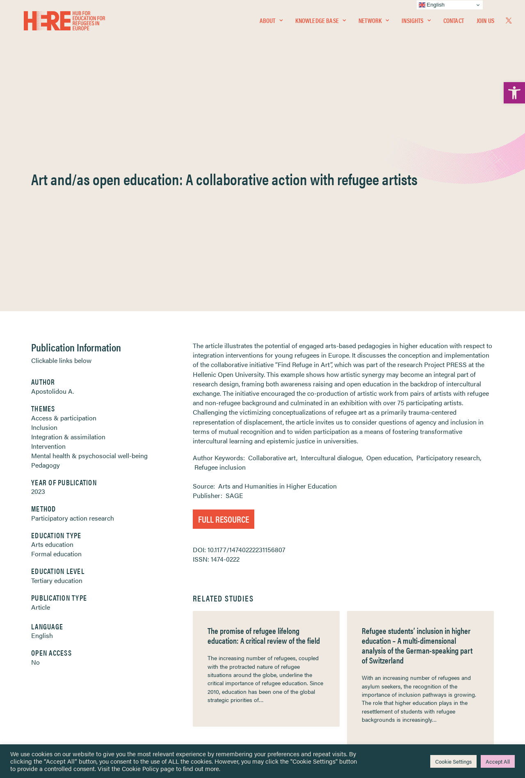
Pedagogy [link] (45, 272)
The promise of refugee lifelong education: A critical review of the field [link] (264, 442)
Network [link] (373, 23)
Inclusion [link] (44, 234)
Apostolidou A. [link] (52, 198)
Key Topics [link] (282, 704)
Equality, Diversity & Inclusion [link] (304, 651)
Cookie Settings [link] (453, 761)
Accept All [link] (498, 761)
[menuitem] (271, 23)
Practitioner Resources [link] (296, 694)
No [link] (35, 469)
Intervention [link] (48, 253)
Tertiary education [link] (56, 387)
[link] (514, 92)
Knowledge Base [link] (320, 23)
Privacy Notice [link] (287, 632)
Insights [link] (416, 23)
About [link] (271, 23)
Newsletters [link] (49, 668)
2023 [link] (38, 298)
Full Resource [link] (223, 325)
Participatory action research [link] (72, 325)
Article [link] (40, 414)
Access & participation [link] (63, 224)
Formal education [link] (56, 360)
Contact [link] (453, 23)
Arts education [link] (52, 351)
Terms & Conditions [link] (292, 642)
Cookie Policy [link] (140, 768)
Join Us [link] (485, 23)
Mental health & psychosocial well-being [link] (89, 262)
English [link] (42, 442)
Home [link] (37, 631)
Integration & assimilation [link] (68, 243)
